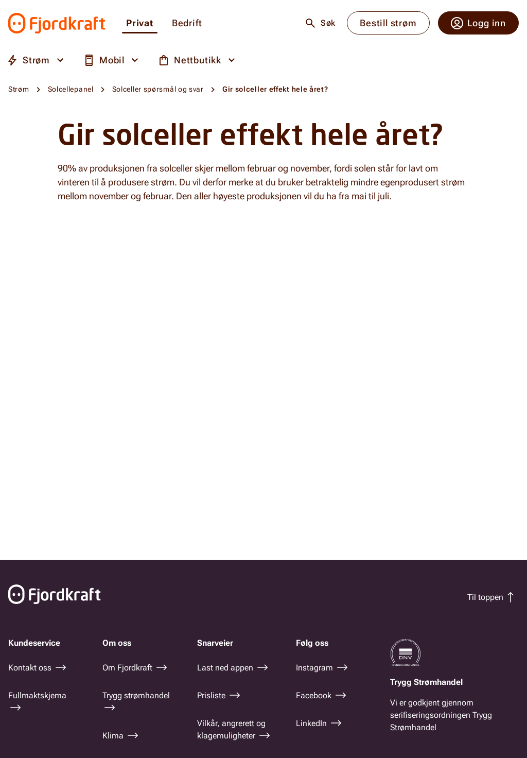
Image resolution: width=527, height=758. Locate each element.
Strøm (18, 89)
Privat (139, 23)
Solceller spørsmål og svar (158, 89)
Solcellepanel (71, 89)
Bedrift (187, 23)
